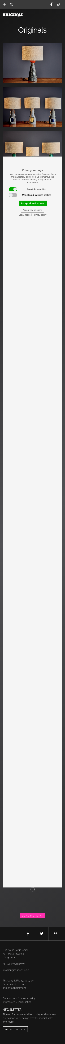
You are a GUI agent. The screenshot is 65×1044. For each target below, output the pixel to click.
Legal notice (25, 215)
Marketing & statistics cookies (30, 195)
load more (32, 915)
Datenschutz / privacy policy (19, 998)
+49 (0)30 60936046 (14, 963)
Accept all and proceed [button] (33, 203)
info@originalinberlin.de (16, 970)
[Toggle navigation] (58, 14)
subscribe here (15, 1029)
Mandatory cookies (27, 189)
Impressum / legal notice (17, 1002)
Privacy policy (39, 215)
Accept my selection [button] (32, 210)
